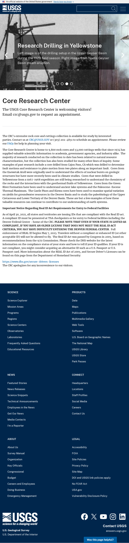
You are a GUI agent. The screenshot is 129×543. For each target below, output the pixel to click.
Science (12, 292)
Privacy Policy (80, 465)
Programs (13, 312)
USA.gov (77, 489)
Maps (75, 306)
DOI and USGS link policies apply (91, 477)
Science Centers (16, 324)
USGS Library (80, 349)
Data (74, 300)
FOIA (75, 453)
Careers (76, 407)
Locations (77, 389)
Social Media (79, 401)
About (11, 439)
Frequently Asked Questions (23, 343)
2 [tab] (62, 83)
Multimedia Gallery (83, 318)
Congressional (15, 471)
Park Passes (79, 361)
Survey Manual (16, 453)
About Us (12, 447)
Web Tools (78, 324)
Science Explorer (17, 300)
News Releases (16, 389)
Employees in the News (21, 407)
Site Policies (79, 459)
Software (77, 331)
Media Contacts (16, 419)
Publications (79, 312)
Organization (14, 459)
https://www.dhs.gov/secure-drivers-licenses (30, 261)
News (11, 374)
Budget (11, 477)
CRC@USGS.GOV (39, 139)
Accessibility (79, 447)
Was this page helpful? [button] (100, 539)
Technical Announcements (22, 401)
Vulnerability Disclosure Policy (89, 495)
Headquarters (80, 383)
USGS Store (79, 355)
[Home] (11, 11)
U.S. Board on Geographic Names (91, 337)
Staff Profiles (79, 395)
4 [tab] (71, 83)
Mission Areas (15, 306)
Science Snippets (17, 395)
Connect (78, 374)
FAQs (10, 143)
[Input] (97, 9)
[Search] (114, 9)
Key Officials (14, 465)
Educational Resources (20, 349)
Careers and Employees (21, 483)
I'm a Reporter (15, 425)
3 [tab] (66, 83)
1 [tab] (57, 83)
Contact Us (78, 413)
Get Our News (15, 413)
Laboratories (14, 337)
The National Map (82, 343)
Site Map (77, 471)
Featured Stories (17, 383)
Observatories (15, 331)
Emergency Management (22, 495)
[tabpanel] (64, 52)
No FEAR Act (79, 483)
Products (78, 292)
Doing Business (16, 489)
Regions (12, 318)
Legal (76, 439)
